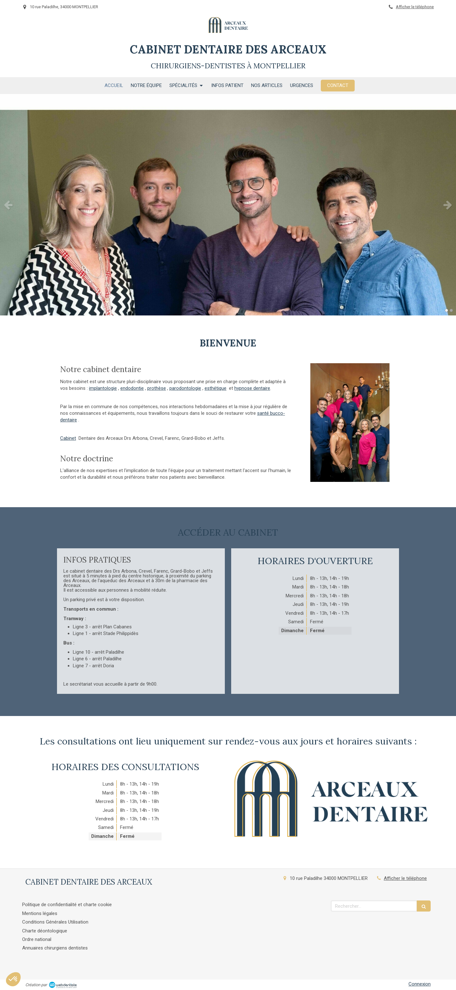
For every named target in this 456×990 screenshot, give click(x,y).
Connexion (419, 984)
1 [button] (446, 310)
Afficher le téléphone (415, 6)
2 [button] (451, 310)
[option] (228, 204)
